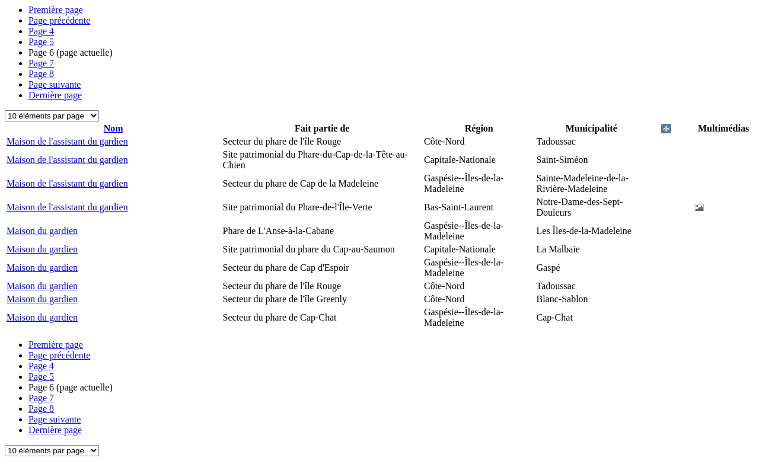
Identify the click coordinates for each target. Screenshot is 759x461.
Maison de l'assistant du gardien (67, 141)
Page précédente (59, 20)
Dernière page (55, 95)
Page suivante (54, 84)
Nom (113, 128)
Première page (55, 10)
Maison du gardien (42, 231)
